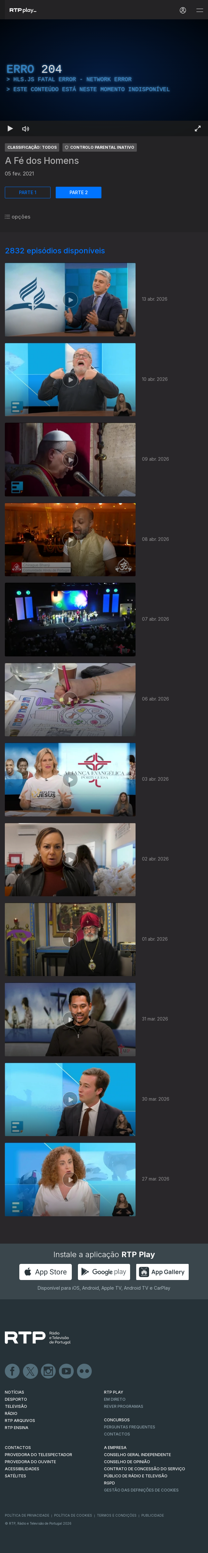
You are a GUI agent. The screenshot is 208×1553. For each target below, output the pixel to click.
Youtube (66, 1371)
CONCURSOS (117, 1419)
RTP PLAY (113, 1392)
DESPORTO (16, 1399)
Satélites (15, 1475)
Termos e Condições (117, 1515)
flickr (84, 1371)
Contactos (117, 1434)
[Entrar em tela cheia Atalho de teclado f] (197, 128)
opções (17, 216)
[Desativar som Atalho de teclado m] (25, 128)
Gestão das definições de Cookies (141, 1490)
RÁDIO (11, 1413)
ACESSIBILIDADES (22, 1468)
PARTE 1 (27, 192)
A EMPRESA (115, 1447)
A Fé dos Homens (42, 160)
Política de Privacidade (27, 1515)
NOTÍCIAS (14, 1392)
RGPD (109, 1483)
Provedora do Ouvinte (30, 1461)
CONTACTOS (18, 1447)
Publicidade (152, 1515)
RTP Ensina (16, 1427)
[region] (104, 77)
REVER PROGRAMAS (123, 1406)
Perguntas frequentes (129, 1427)
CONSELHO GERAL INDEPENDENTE (137, 1454)
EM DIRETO (115, 1399)
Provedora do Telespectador (38, 1454)
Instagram (48, 1371)
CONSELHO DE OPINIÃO (127, 1461)
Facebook (12, 1371)
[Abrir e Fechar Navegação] (199, 10)
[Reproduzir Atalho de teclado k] (10, 128)
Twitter (30, 1371)
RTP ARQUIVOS (20, 1420)
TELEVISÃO (16, 1406)
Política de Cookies (73, 1515)
